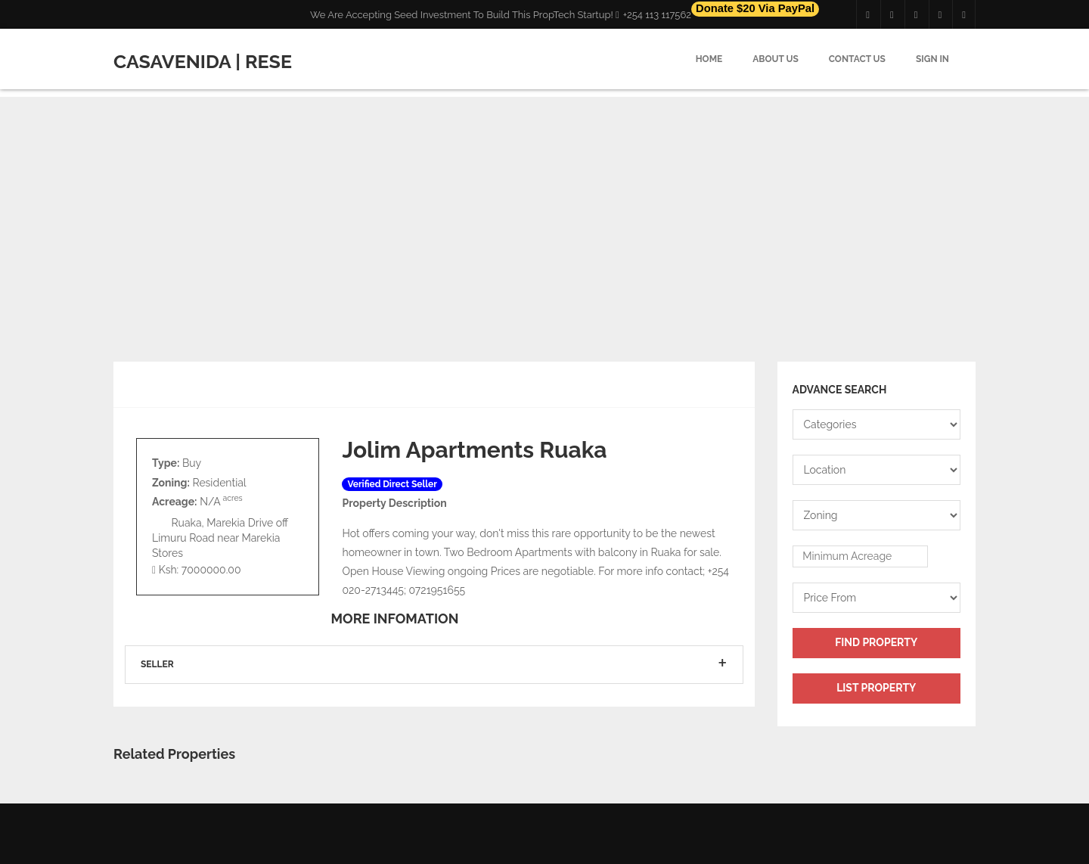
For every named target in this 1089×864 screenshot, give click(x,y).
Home (709, 59)
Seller (157, 664)
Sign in (932, 59)
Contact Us (857, 59)
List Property (876, 688)
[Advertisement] (544, 203)
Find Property (876, 642)
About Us (775, 59)
